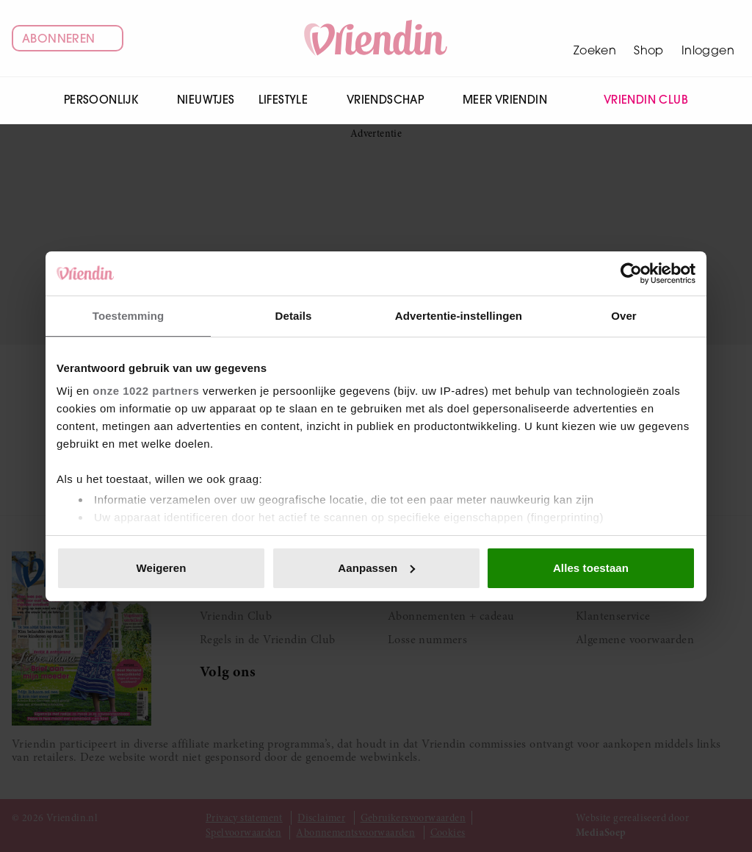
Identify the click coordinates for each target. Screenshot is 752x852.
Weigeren (161, 568)
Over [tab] (624, 315)
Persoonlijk (108, 100)
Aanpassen (376, 568)
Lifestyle (290, 100)
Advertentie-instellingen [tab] (458, 315)
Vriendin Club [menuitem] (637, 100)
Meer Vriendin (513, 100)
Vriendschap (393, 100)
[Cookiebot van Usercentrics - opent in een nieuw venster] (631, 273)
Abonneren (67, 38)
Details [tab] (293, 315)
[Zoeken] (595, 38)
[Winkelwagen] (649, 38)
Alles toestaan (591, 568)
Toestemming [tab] (128, 315)
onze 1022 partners (146, 390)
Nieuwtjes (206, 100)
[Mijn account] (708, 38)
